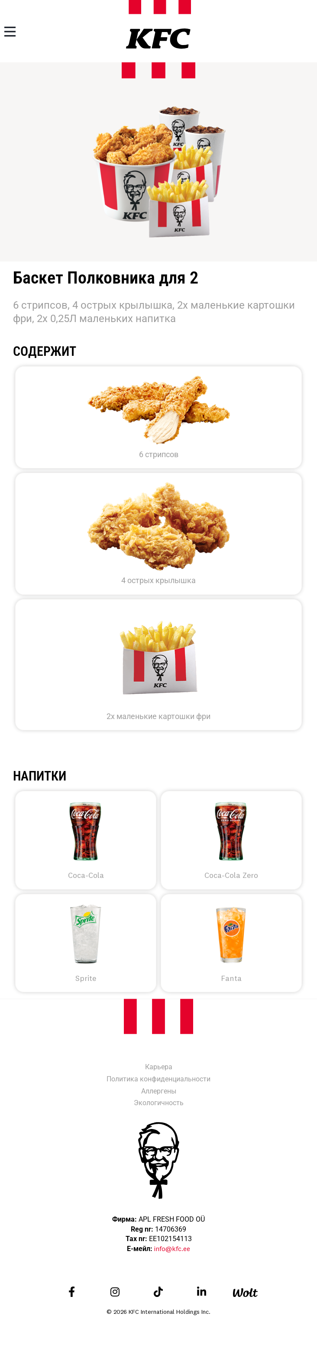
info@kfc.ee (172, 1248)
